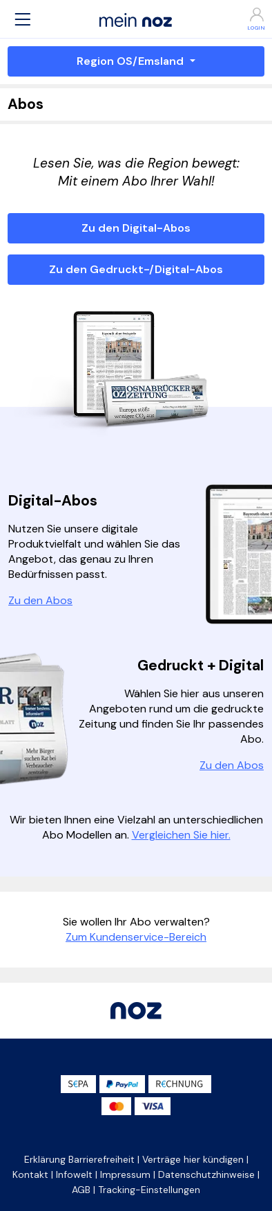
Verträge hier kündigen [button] (193, 1159)
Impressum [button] (125, 1174)
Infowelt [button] (74, 1174)
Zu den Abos (40, 600)
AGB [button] (81, 1189)
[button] (22, 19)
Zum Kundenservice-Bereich (136, 937)
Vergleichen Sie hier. (181, 835)
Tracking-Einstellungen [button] (149, 1189)
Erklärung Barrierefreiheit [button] (79, 1159)
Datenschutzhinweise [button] (206, 1174)
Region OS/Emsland (131, 61)
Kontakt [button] (30, 1174)
